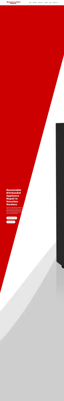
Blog (50, 2)
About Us (35, 2)
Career (46, 2)
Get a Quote (11, 221)
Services (40, 2)
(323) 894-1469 (12, 217)
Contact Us (55, 2)
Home (30, 2)
